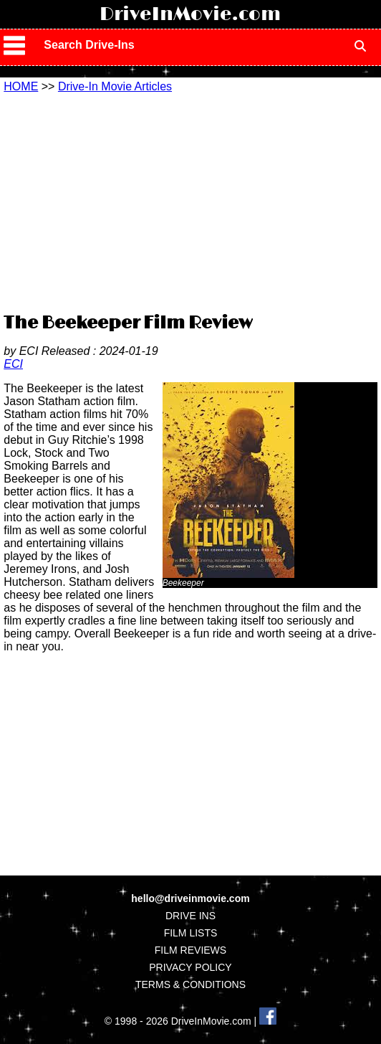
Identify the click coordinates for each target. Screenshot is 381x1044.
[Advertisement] (192, 200)
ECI (13, 364)
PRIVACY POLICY (190, 967)
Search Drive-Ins (89, 45)
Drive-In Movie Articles (115, 86)
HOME (21, 86)
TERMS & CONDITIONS (190, 984)
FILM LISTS (191, 933)
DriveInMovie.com (190, 14)
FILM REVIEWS (190, 950)
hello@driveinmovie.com (190, 898)
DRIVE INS (190, 915)
